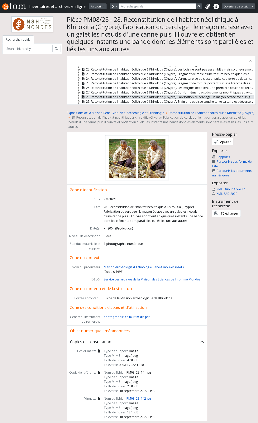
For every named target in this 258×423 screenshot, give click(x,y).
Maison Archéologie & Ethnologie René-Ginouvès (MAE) (144, 267)
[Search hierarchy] (28, 48)
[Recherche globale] (157, 6)
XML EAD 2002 (224, 194)
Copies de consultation (90, 341)
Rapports (221, 157)
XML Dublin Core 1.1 (229, 189)
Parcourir (96, 6)
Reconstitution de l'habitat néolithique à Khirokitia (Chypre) (211, 113)
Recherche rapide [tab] (18, 39)
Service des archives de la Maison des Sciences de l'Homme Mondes (152, 279)
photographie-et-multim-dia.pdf (127, 317)
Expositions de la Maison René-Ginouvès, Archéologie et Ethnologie (115, 113)
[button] (207, 6)
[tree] (161, 85)
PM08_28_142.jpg (138, 398)
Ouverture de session (237, 6)
